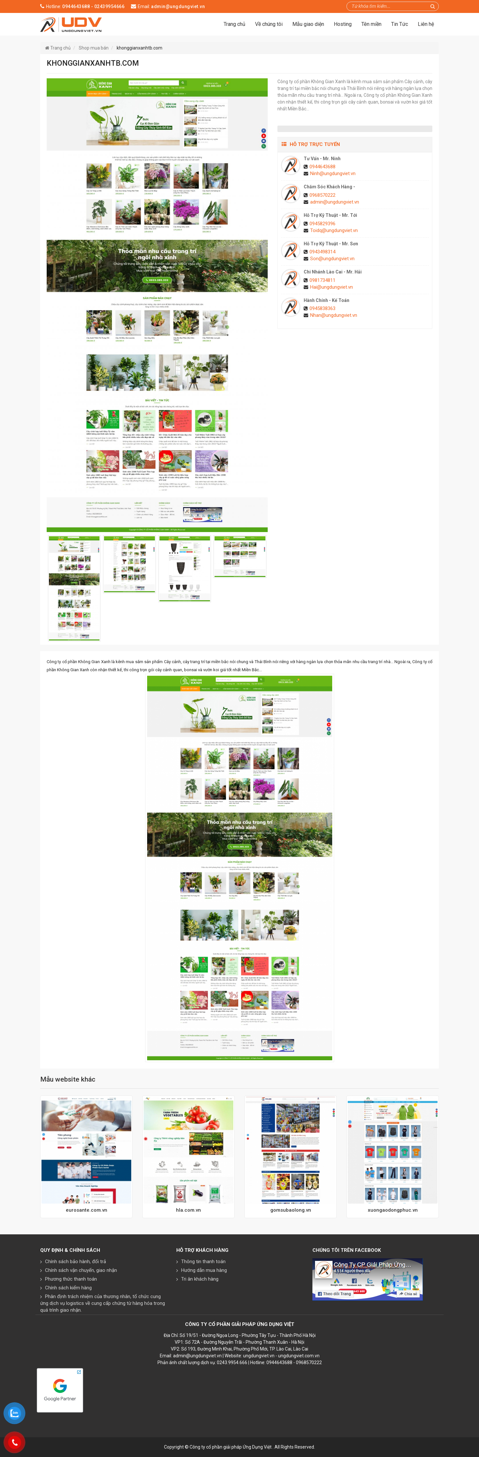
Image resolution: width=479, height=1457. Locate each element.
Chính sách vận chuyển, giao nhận (81, 1270)
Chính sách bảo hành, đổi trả (75, 1261)
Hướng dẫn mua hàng (204, 1270)
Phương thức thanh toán (71, 1279)
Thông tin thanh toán (203, 1261)
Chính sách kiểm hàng (68, 1288)
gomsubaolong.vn (290, 1210)
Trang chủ (234, 24)
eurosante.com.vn (86, 1210)
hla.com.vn (188, 1210)
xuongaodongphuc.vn (393, 1210)
